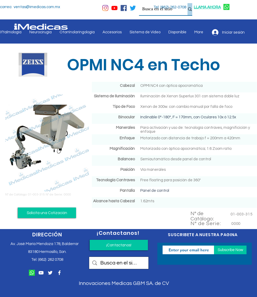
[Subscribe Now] (230, 250)
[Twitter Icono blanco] (50, 273)
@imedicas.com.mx (43, 7)
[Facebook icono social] (124, 8)
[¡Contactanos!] (119, 245)
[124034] (226, 7)
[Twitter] (133, 8)
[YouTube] (114, 8)
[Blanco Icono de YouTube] (41, 273)
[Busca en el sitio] (159, 9)
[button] (47, 213)
